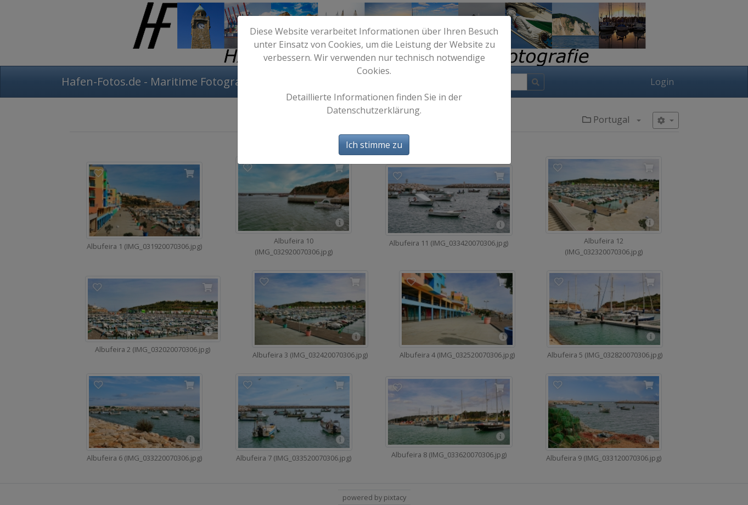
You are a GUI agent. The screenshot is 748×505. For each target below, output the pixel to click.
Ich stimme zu (374, 145)
